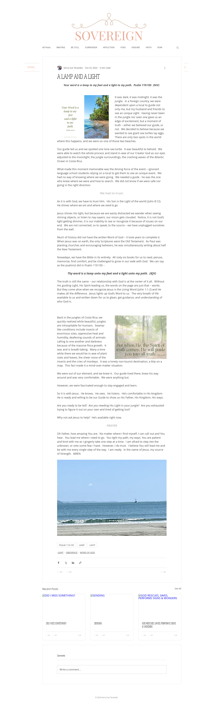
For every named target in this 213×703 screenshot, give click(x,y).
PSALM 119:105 (66, 545)
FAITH (148, 47)
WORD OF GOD (87, 552)
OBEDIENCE (72, 552)
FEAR (159, 47)
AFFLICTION (108, 47)
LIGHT (92, 545)
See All (178, 588)
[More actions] (165, 67)
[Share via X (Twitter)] (65, 562)
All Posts (46, 47)
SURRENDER (91, 47)
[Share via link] (80, 562)
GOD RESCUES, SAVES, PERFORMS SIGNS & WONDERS (159, 625)
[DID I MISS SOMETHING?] (63, 606)
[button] (177, 47)
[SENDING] (112, 606)
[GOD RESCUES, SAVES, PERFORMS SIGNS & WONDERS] (159, 606)
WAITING (61, 47)
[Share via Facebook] (58, 562)
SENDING (98, 623)
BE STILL (75, 47)
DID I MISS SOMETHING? (56, 623)
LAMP (81, 545)
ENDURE (136, 47)
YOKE (123, 47)
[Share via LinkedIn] (73, 562)
